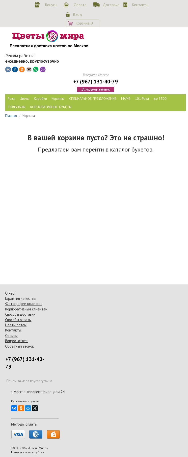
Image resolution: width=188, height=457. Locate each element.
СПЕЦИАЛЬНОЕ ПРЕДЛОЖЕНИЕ (92, 98)
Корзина (84, 23)
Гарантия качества (20, 298)
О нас (9, 293)
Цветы (24, 98)
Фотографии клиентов (23, 303)
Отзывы (11, 335)
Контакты (139, 4)
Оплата (80, 4)
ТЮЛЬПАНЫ (17, 107)
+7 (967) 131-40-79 (95, 81)
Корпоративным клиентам (26, 309)
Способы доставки (20, 314)
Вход (77, 14)
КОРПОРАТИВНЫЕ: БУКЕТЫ (51, 107)
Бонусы (51, 4)
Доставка (110, 4)
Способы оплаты (18, 319)
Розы (11, 98)
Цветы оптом (16, 325)
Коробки (40, 98)
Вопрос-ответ (16, 340)
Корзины (58, 98)
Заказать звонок (95, 89)
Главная (11, 115)
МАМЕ (125, 98)
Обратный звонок (19, 346)
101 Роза (142, 98)
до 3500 (160, 98)
